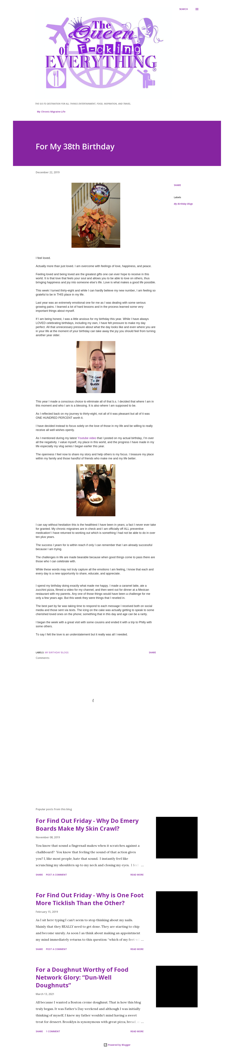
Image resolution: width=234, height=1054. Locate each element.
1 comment (53, 1031)
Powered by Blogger (117, 1044)
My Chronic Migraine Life (51, 111)
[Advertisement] (91, 767)
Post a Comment (56, 874)
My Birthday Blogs (183, 203)
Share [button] (177, 185)
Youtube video (87, 438)
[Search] (183, 9)
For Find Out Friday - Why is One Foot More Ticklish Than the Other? (90, 899)
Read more (137, 874)
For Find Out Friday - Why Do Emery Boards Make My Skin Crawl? (87, 824)
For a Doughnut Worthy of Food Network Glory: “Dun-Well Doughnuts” (82, 977)
